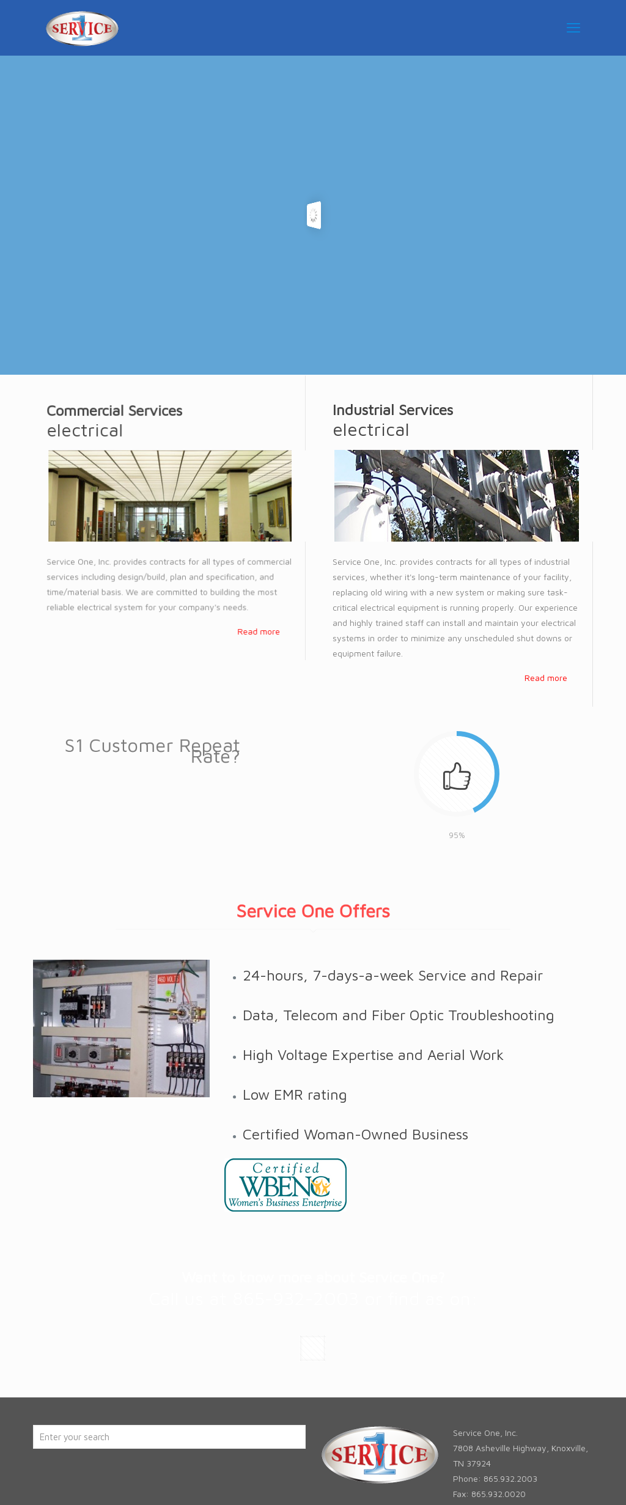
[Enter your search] (169, 1437)
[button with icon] (313, 1348)
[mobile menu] (573, 27)
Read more (260, 626)
